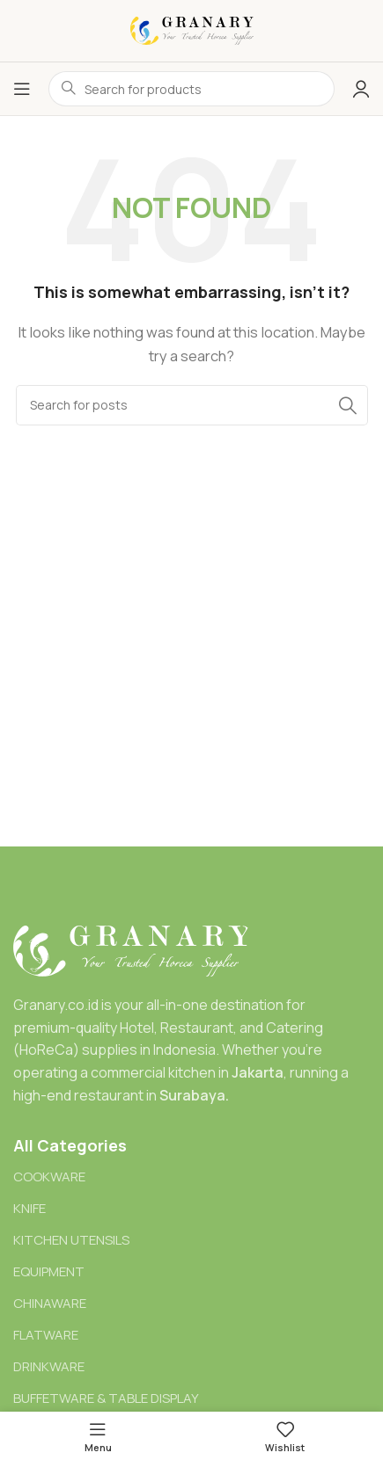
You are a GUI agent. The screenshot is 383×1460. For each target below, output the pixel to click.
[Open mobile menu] (22, 88)
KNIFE (29, 1208)
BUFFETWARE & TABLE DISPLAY (106, 1398)
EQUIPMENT (49, 1271)
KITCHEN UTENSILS (71, 1240)
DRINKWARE (49, 1366)
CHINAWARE (49, 1303)
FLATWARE (45, 1335)
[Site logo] (192, 29)
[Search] (192, 405)
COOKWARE (49, 1176)
